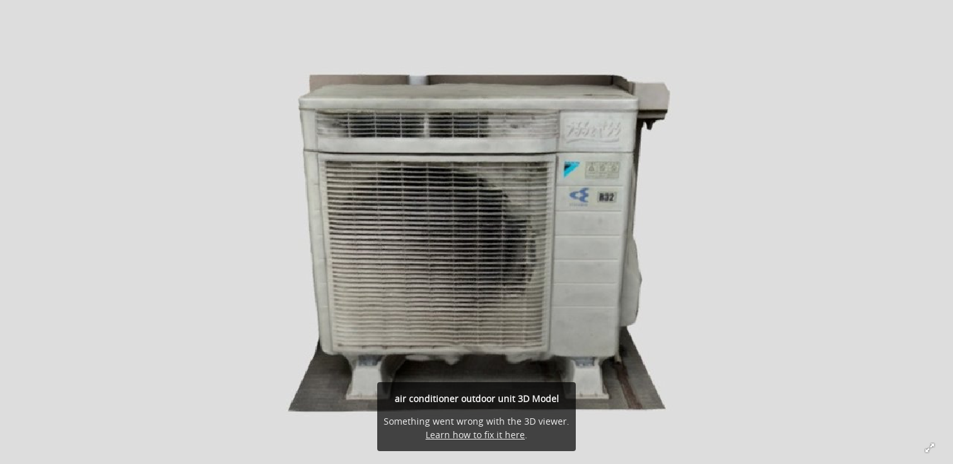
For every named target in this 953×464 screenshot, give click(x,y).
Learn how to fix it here (475, 435)
